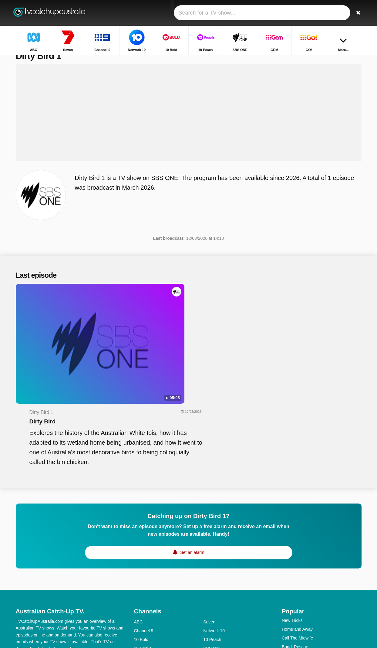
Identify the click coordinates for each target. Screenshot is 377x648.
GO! (207, 563)
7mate (140, 607)
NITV (208, 572)
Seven (209, 528)
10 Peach (212, 546)
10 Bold (141, 546)
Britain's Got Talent (299, 579)
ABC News (213, 590)
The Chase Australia (301, 588)
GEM (139, 563)
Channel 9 (143, 537)
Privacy (84, 567)
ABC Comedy (216, 581)
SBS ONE (212, 554)
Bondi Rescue (295, 553)
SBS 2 (140, 598)
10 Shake (143, 554)
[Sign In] (334, 13)
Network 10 (214, 537)
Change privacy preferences (44, 577)
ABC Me (142, 581)
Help (40, 567)
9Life (138, 572)
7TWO (209, 598)
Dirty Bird (158, 314)
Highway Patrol (296, 562)
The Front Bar (295, 597)
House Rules (294, 570)
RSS (101, 567)
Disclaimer (61, 567)
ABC (138, 528)
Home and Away (297, 535)
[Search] (355, 13)
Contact (23, 567)
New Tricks (292, 526)
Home (332, 60)
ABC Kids (143, 590)
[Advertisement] (188, 125)
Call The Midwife (297, 544)
